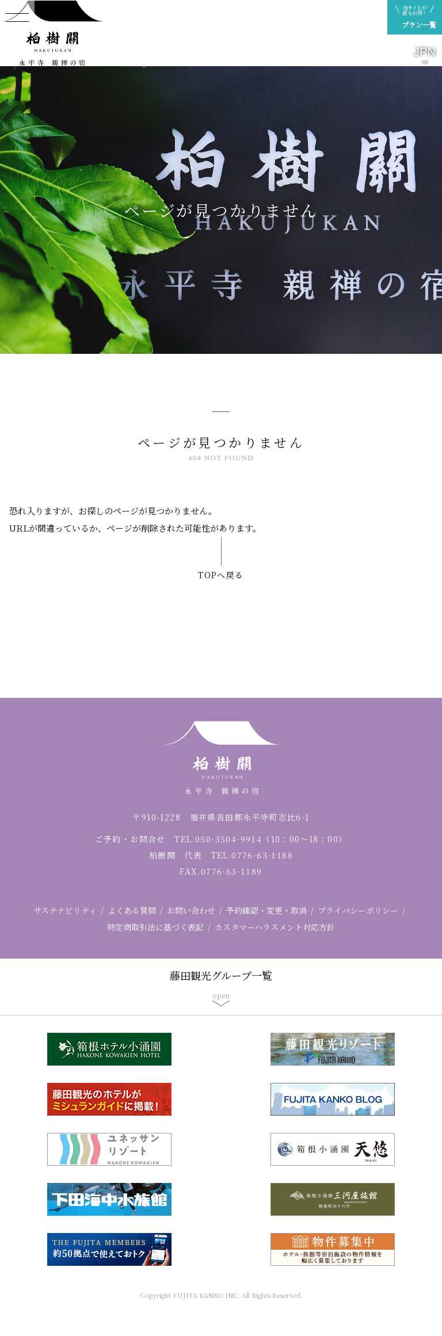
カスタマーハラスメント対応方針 (275, 927)
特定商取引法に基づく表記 (155, 927)
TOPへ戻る (220, 575)
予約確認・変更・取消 (266, 910)
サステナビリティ (65, 910)
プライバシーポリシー (358, 910)
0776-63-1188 (262, 855)
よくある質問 (132, 910)
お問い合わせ (191, 910)
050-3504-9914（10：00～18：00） (271, 839)
